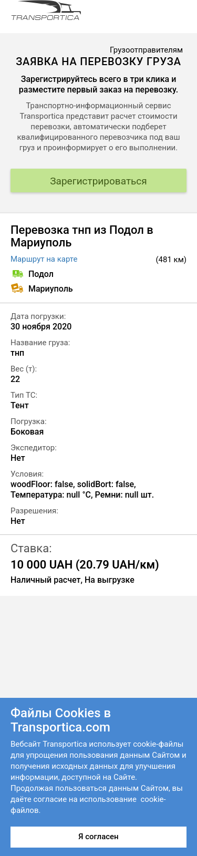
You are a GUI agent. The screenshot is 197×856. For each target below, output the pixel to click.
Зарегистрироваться (98, 181)
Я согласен (98, 836)
